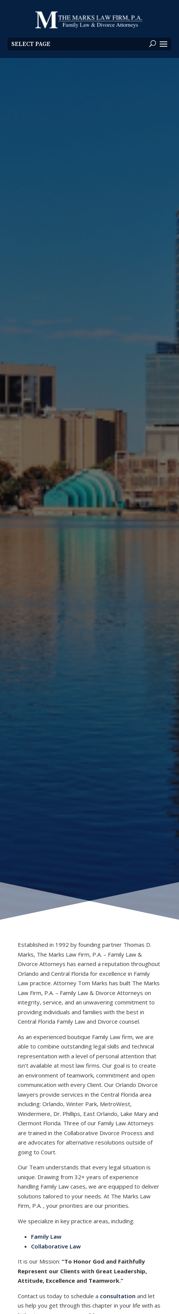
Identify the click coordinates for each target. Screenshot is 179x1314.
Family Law (46, 1236)
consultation (117, 1296)
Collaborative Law (56, 1246)
